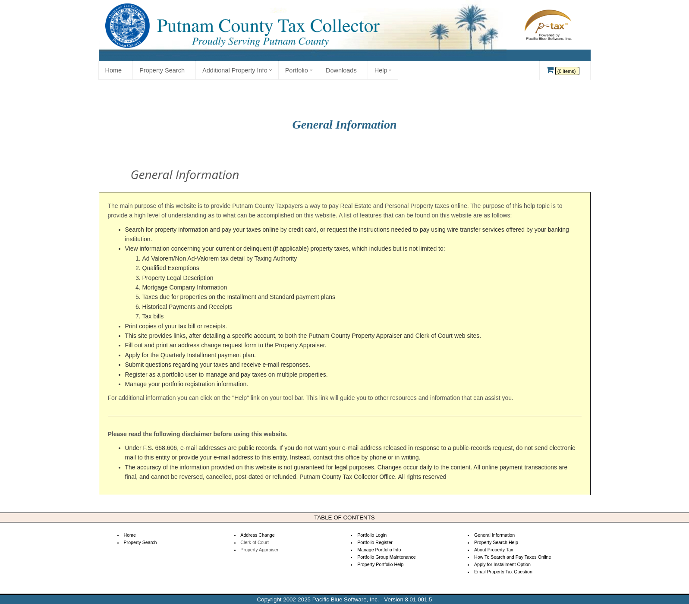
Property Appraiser (259, 549)
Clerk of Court (254, 542)
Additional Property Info (234, 70)
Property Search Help (496, 542)
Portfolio (296, 70)
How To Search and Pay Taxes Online (512, 557)
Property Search (162, 70)
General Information (494, 535)
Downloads (341, 70)
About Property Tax (493, 549)
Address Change (257, 535)
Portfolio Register (375, 542)
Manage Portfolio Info (379, 549)
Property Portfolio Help (380, 564)
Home (113, 70)
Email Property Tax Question (503, 571)
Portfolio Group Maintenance (386, 557)
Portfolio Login (372, 535)
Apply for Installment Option (502, 564)
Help (380, 70)
